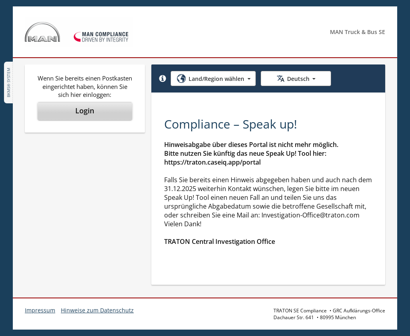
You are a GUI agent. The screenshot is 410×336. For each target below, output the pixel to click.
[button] (163, 78)
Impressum (40, 310)
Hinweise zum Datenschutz (97, 310)
